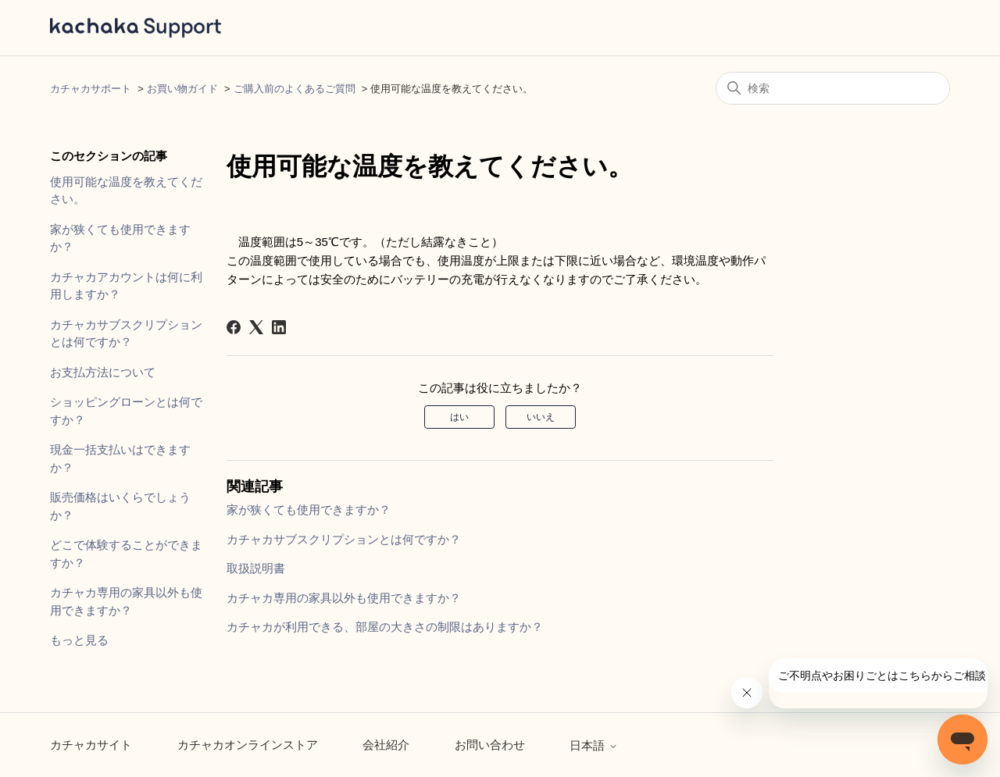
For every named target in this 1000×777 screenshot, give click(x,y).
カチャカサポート (90, 88)
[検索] (832, 88)
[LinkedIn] (279, 327)
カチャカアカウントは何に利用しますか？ (126, 285)
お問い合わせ (490, 744)
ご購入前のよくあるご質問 (294, 88)
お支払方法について (102, 372)
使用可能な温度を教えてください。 (126, 190)
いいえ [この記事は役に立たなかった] (541, 417)
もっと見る (79, 640)
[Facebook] (234, 327)
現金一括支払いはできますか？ (120, 458)
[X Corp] (256, 327)
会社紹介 (385, 744)
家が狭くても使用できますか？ (120, 238)
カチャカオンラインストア (247, 744)
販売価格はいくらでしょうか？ (120, 506)
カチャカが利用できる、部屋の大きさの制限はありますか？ (385, 626)
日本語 (593, 745)
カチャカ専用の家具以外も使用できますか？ (126, 601)
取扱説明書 (256, 568)
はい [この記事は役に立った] (459, 417)
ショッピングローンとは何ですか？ (126, 410)
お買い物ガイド (182, 88)
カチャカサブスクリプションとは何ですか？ (126, 333)
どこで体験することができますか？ (126, 553)
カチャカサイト (91, 744)
